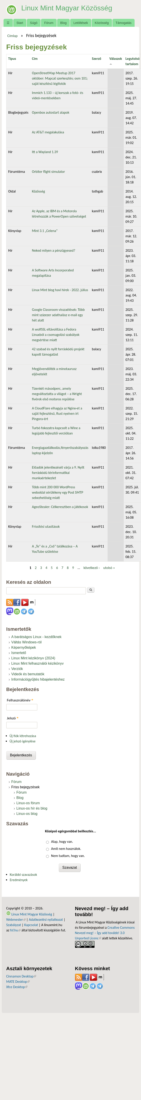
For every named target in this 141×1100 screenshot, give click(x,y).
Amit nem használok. (66, 849)
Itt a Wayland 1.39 (45, 152)
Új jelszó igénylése (23, 741)
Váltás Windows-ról (26, 642)
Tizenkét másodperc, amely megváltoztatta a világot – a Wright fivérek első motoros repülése (57, 393)
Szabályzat (13, 925)
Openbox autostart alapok (50, 112)
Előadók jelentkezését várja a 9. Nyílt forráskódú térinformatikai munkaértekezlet (58, 472)
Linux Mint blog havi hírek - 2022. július (60, 290)
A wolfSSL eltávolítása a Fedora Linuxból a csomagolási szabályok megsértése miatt (55, 334)
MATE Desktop (18, 981)
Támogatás (123, 23)
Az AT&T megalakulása (48, 132)
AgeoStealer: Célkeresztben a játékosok (60, 507)
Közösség (102, 23)
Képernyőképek (23, 647)
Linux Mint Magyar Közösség (66, 8)
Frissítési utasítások (46, 526)
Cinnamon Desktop (21, 976)
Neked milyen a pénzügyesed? (53, 250)
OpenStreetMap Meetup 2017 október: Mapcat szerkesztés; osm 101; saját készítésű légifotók (60, 78)
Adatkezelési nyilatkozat (46, 919)
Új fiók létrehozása (23, 736)
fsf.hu (15, 930)
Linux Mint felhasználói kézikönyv (37, 663)
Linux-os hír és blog (31, 808)
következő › (91, 568)
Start (19, 23)
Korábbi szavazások (23, 874)
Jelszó (13, 718)
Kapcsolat (31, 925)
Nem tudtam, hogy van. (68, 856)
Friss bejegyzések (25, 787)
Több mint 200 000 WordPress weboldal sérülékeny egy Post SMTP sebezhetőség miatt (57, 492)
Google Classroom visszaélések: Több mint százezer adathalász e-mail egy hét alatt (58, 315)
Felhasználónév (20, 700)
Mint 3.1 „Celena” (45, 231)
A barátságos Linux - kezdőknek (36, 637)
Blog (63, 23)
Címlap (12, 35)
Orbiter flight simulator (48, 171)
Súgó (33, 23)
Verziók (17, 669)
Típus (12, 58)
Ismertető (18, 653)
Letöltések (80, 23)
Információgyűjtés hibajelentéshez (38, 679)
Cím (34, 58)
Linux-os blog (26, 814)
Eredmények (19, 880)
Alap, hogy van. (62, 841)
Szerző (96, 58)
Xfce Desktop (16, 987)
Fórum (49, 23)
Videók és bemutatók (27, 674)
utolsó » (109, 568)
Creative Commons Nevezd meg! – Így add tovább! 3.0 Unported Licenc (105, 932)
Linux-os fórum (28, 803)
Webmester (16, 919)
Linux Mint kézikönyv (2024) (33, 658)
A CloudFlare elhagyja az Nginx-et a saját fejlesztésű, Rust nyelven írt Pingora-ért (57, 413)
